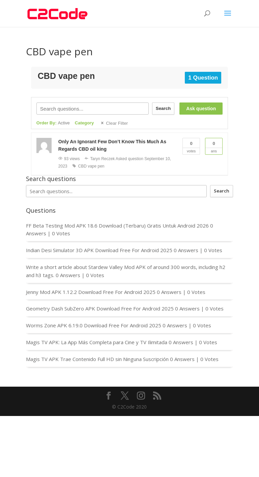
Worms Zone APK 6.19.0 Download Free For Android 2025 (93, 325)
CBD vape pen (91, 166)
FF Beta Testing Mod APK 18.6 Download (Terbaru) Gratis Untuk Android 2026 (117, 225)
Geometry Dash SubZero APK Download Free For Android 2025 (100, 308)
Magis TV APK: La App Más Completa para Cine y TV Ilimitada (96, 342)
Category (84, 122)
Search (163, 108)
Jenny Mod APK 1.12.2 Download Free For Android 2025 (90, 292)
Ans (213, 145)
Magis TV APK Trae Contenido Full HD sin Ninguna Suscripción (97, 359)
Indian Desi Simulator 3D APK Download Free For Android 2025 (99, 250)
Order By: (53, 122)
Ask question (201, 108)
